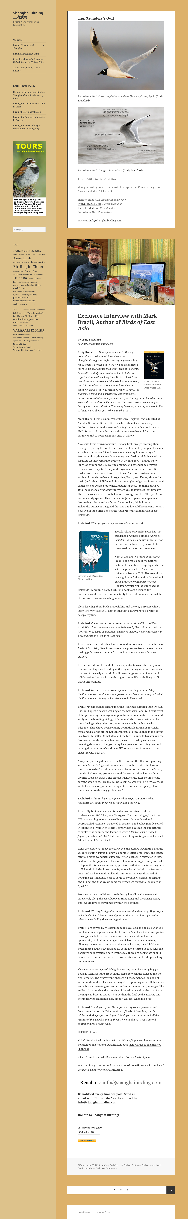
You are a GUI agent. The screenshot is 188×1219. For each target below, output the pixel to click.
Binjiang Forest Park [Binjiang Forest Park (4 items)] (20, 262)
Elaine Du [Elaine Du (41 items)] (20, 278)
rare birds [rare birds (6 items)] (34, 319)
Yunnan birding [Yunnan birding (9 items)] (20, 350)
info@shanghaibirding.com (105, 220)
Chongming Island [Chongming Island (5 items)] (20, 274)
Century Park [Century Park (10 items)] (31, 271)
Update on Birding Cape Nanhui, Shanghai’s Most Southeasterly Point (29, 95)
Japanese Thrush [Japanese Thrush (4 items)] (19, 295)
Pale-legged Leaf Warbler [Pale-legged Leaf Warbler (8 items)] (24, 313)
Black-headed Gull (88, 208)
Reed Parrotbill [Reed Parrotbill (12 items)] (21, 322)
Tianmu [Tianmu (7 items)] (36, 341)
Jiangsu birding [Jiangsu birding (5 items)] (31, 294)
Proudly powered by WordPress (94, 1212)
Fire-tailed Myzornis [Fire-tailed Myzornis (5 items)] (29, 282)
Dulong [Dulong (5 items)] (40, 274)
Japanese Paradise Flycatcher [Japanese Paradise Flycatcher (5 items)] (24, 291)
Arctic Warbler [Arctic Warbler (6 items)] (39, 254)
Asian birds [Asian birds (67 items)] (22, 258)
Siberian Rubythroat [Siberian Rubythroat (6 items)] (21, 337)
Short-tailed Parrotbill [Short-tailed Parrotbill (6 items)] (22, 334)
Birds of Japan (148, 1165)
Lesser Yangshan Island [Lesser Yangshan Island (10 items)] (24, 300)
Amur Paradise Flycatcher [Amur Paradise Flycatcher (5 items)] (23, 254)
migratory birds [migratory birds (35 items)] (24, 304)
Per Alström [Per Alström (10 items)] (18, 316)
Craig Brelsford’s (28, 61)
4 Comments (110, 1168)
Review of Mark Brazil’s (128, 1057)
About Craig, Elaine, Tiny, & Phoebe (26, 69)
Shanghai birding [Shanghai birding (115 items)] (28, 330)
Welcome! (18, 39)
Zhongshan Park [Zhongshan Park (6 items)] (35, 350)
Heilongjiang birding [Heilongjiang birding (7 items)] (33, 285)
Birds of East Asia (132, 1165)
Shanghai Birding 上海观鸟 (28, 14)
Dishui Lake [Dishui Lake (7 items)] (32, 274)
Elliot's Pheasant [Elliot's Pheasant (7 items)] (34, 278)
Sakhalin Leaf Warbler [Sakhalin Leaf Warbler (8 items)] (23, 325)
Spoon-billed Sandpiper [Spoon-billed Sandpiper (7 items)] (22, 341)
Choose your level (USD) (90, 1127)
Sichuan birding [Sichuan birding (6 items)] (36, 337)
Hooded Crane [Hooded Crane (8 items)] (19, 288)
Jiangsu (134, 96)
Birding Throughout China (26, 53)
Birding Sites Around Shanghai (23, 47)
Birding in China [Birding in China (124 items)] (28, 266)
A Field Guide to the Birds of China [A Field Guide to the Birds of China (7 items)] (27, 251)
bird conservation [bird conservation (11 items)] (36, 262)
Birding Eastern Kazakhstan (27, 111)
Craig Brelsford (133, 170)
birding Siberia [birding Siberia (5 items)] (18, 271)
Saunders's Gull (92, 1168)
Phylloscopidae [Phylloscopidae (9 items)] (32, 316)
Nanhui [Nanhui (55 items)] (19, 309)
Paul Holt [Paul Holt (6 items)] (40, 313)
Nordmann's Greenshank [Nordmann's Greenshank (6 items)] (35, 309)
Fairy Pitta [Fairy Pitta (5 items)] (17, 282)
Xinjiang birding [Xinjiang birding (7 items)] (19, 344)
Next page (170, 1190)
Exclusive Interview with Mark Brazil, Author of (117, 322)
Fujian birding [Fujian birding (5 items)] (18, 285)
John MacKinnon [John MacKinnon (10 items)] (21, 297)
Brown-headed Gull (89, 204)
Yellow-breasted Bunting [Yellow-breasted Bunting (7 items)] (23, 347)
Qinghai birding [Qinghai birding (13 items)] (21, 319)
